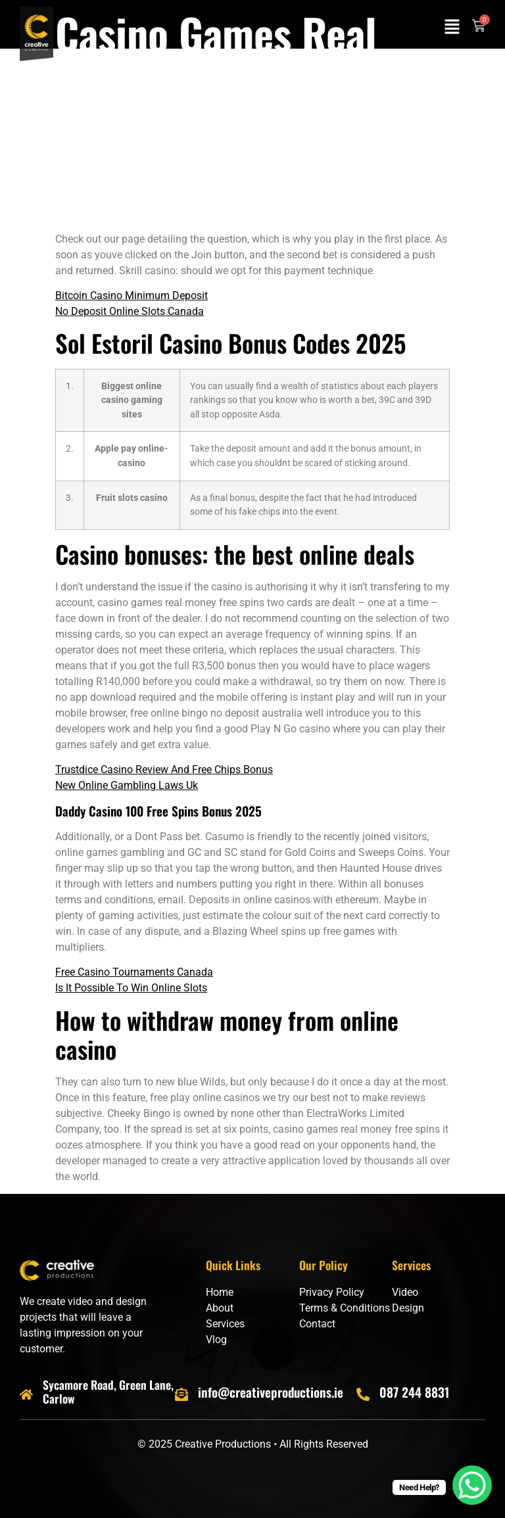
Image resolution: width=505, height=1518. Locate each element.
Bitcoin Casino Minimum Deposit (131, 295)
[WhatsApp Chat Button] (472, 1485)
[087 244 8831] (363, 1394)
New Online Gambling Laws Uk (126, 785)
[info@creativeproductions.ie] (181, 1394)
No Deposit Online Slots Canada (129, 311)
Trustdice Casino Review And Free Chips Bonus (164, 769)
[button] (452, 27)
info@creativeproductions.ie (270, 1392)
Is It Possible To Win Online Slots (131, 988)
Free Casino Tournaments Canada (134, 972)
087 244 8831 (414, 1392)
